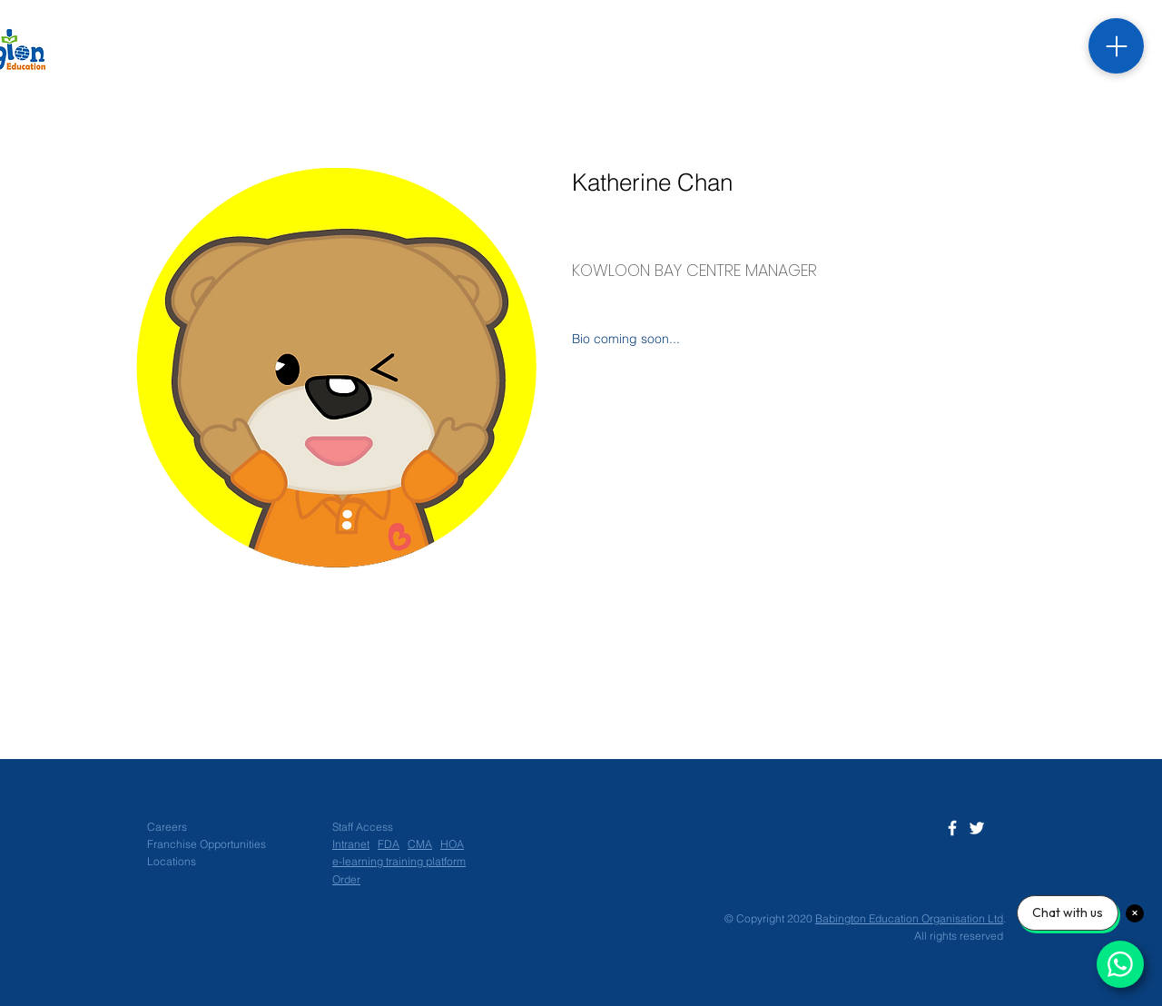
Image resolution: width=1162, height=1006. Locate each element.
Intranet (350, 844)
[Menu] (1116, 46)
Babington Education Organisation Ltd (909, 918)
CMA (420, 844)
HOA (452, 844)
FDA (388, 844)
